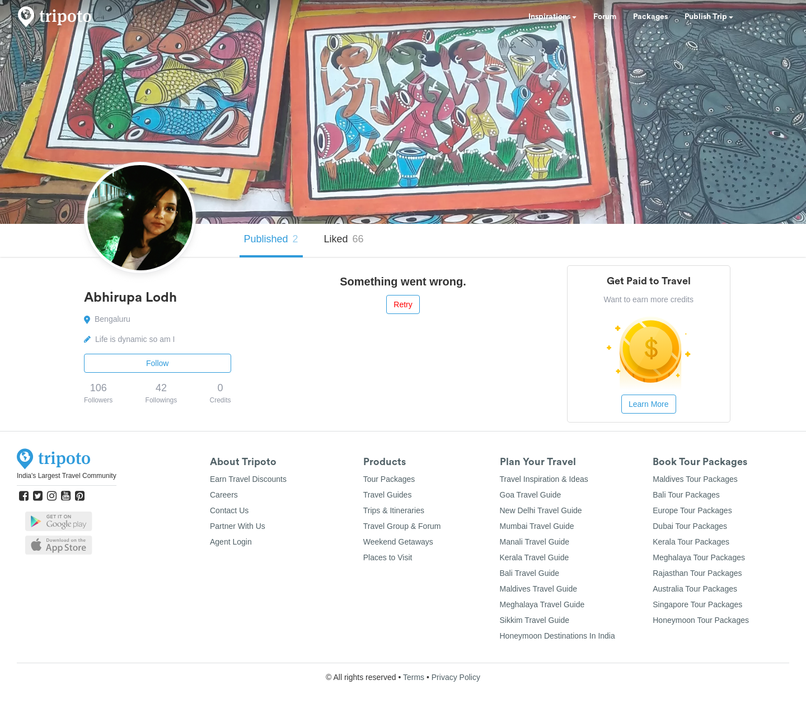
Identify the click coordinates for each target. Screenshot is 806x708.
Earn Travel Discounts (248, 479)
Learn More (649, 404)
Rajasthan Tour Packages (697, 573)
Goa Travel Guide (530, 494)
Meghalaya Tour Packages (699, 557)
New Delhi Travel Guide (541, 510)
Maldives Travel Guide (539, 588)
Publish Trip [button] (709, 17)
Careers (224, 494)
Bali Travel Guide (530, 573)
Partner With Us (237, 526)
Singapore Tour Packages (697, 604)
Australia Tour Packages (695, 588)
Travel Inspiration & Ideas (544, 479)
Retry (402, 304)
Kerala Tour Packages (691, 541)
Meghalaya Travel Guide (542, 604)
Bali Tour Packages (686, 494)
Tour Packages (389, 479)
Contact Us (229, 510)
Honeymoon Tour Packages (701, 620)
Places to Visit (388, 557)
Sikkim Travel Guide (534, 620)
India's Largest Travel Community (66, 476)
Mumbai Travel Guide (537, 526)
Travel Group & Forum (402, 526)
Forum (604, 17)
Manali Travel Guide (535, 541)
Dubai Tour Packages (690, 526)
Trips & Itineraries (393, 510)
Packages (650, 17)
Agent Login (231, 541)
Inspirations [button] (552, 17)
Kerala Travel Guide (534, 557)
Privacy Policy (456, 677)
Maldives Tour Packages (695, 479)
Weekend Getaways (398, 541)
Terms (413, 677)
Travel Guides (387, 494)
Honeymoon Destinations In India (557, 635)
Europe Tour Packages (692, 510)
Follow (157, 363)
